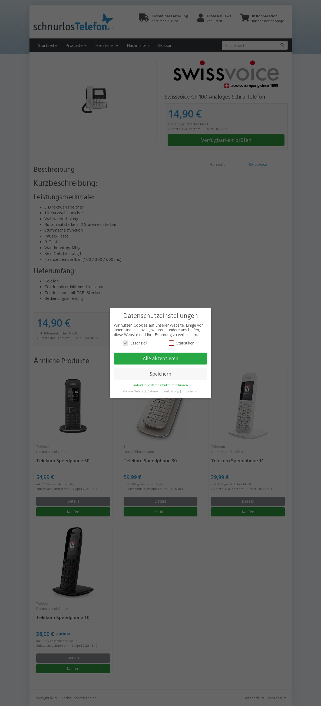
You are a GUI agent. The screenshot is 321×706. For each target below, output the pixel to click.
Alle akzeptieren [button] (160, 358)
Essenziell (135, 343)
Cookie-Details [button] (133, 391)
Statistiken (181, 343)
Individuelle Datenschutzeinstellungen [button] (160, 385)
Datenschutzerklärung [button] (163, 391)
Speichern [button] (160, 373)
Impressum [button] (190, 391)
